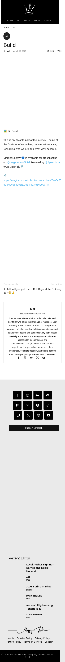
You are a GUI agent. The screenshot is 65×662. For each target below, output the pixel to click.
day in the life (34, 596)
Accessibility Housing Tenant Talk (39, 607)
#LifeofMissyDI (34, 614)
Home (6, 27)
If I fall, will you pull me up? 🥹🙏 (16, 291)
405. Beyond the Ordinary (47, 289)
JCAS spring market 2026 (38, 588)
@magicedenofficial (18, 162)
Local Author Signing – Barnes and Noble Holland (40, 568)
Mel (8, 51)
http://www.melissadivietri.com (32, 314)
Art (14, 27)
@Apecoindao (53, 162)
